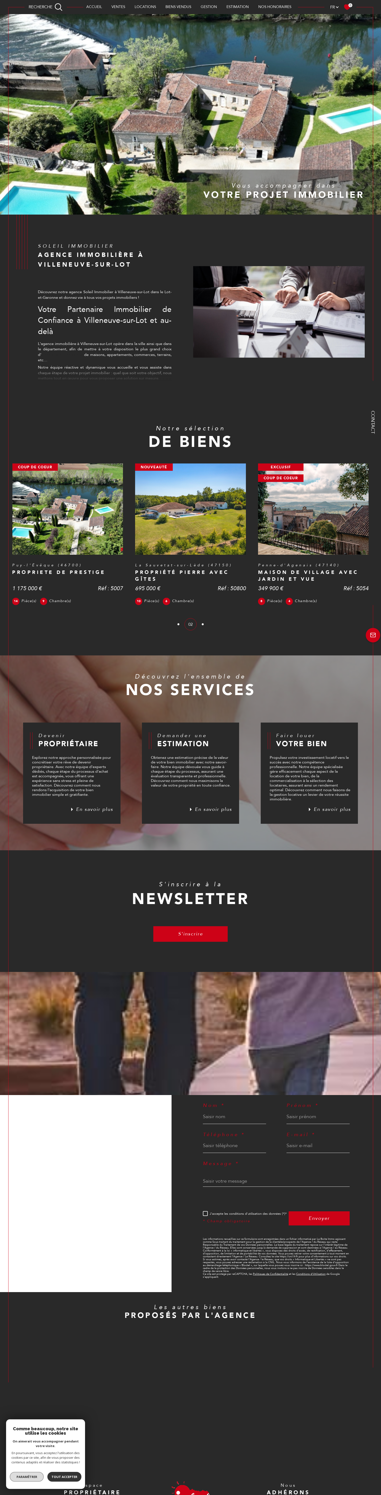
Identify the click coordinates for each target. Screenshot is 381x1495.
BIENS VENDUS (178, 6)
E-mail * (300, 1134)
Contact (373, 422)
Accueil (94, 6)
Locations (145, 6)
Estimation (237, 6)
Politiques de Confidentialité (270, 1274)
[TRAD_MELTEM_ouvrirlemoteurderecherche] (46, 7)
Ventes (118, 6)
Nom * (214, 1105)
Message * (221, 1163)
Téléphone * (224, 1134)
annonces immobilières (62, 354)
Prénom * (302, 1105)
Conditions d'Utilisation (311, 1274)
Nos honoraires (274, 6)
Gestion (209, 6)
